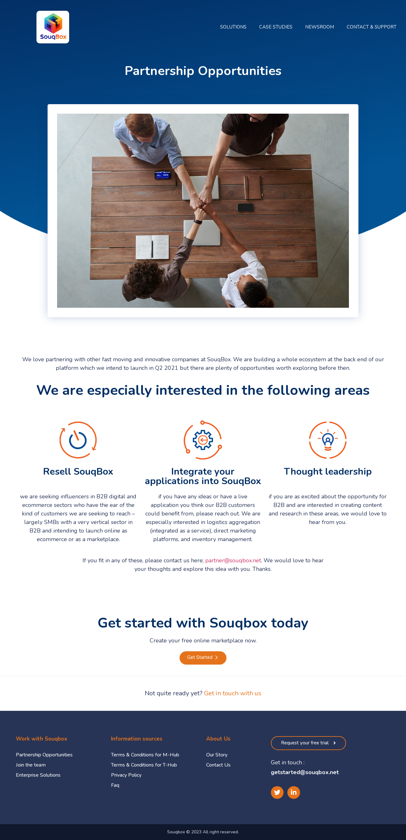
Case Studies (275, 27)
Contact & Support (371, 27)
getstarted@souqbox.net (305, 772)
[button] (203, 658)
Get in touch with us (232, 693)
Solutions (233, 27)
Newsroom (319, 27)
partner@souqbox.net (233, 560)
